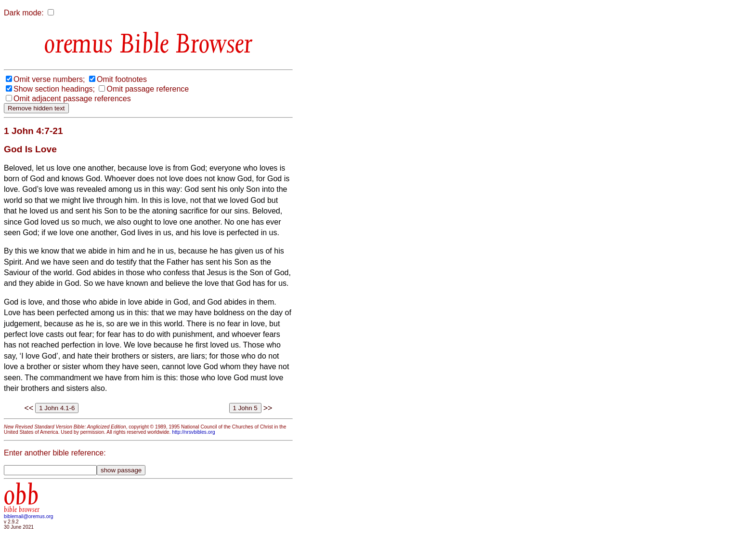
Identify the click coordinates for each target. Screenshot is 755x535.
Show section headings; (54, 89)
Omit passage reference (147, 89)
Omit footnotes (122, 79)
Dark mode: (24, 13)
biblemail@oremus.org (28, 516)
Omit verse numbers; (49, 79)
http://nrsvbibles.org (193, 432)
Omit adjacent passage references (72, 98)
